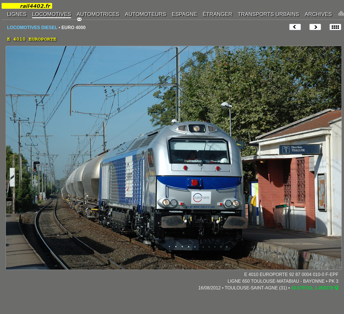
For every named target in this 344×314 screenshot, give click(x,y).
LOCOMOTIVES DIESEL (32, 27)
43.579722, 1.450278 (312, 288)
